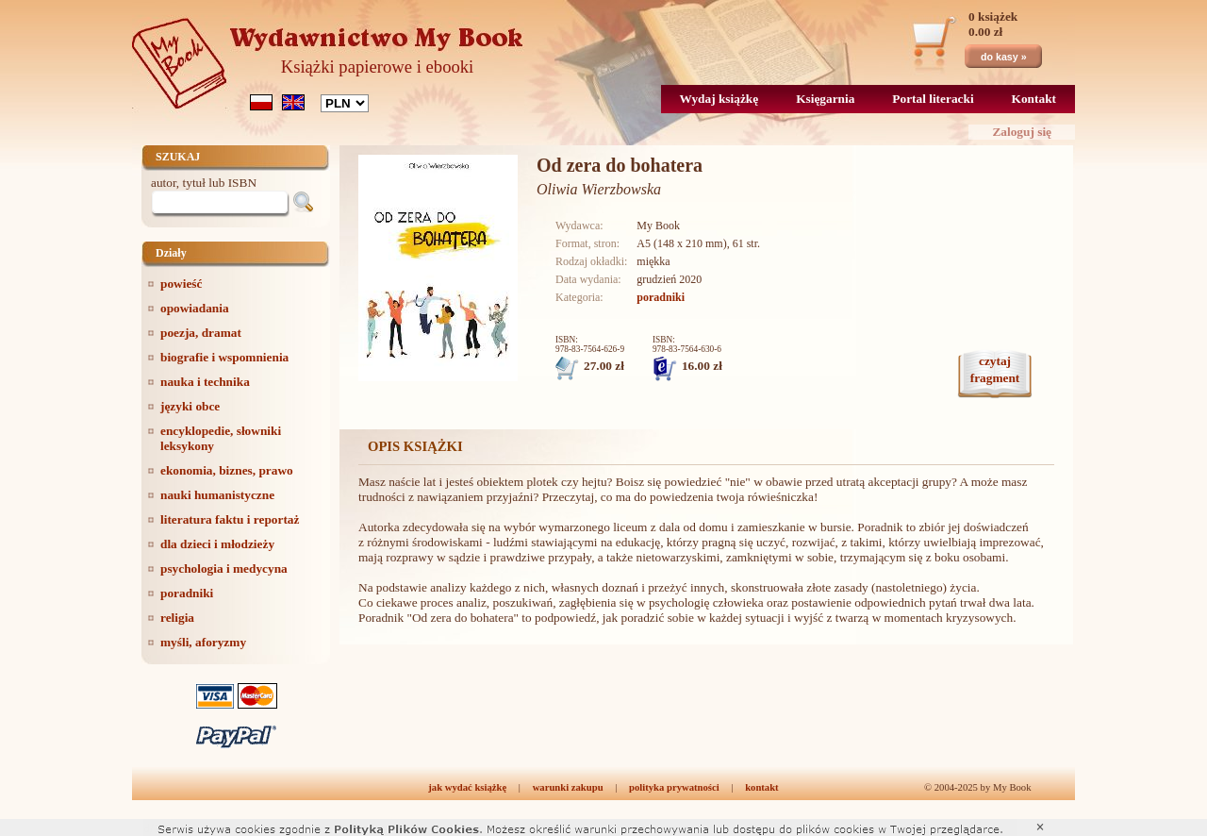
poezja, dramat (200, 333)
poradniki (186, 593)
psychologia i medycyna (224, 568)
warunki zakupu (568, 787)
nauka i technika (205, 382)
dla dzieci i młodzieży (217, 544)
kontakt (762, 787)
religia (177, 617)
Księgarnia (825, 99)
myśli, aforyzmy (203, 642)
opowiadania (194, 308)
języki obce (190, 406)
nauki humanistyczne (217, 495)
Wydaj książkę (719, 99)
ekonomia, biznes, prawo (226, 470)
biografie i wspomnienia (224, 357)
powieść (181, 283)
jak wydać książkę (467, 787)
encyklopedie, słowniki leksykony (220, 438)
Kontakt (1034, 99)
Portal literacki (932, 99)
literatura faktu (229, 519)
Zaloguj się (1021, 132)
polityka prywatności (674, 787)
